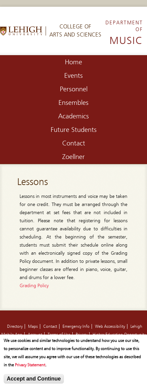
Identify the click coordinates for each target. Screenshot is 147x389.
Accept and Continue (34, 379)
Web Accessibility (110, 326)
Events (73, 75)
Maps (33, 326)
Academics (73, 116)
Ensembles (73, 103)
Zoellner (73, 157)
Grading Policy (34, 286)
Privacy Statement (30, 365)
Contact (73, 143)
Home (73, 62)
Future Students (74, 130)
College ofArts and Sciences (75, 30)
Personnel (74, 89)
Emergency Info (76, 326)
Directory (15, 326)
